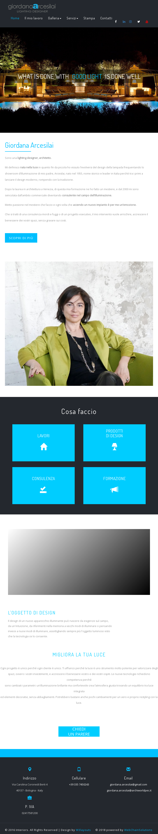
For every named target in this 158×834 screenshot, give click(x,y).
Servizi (72, 18)
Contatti (106, 18)
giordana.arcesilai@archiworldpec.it (129, 790)
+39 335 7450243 (79, 784)
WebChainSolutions (138, 830)
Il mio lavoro (34, 18)
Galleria (54, 18)
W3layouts (83, 830)
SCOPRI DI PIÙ (21, 238)
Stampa (89, 18)
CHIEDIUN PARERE (79, 731)
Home (15, 18)
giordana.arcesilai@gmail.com (128, 784)
